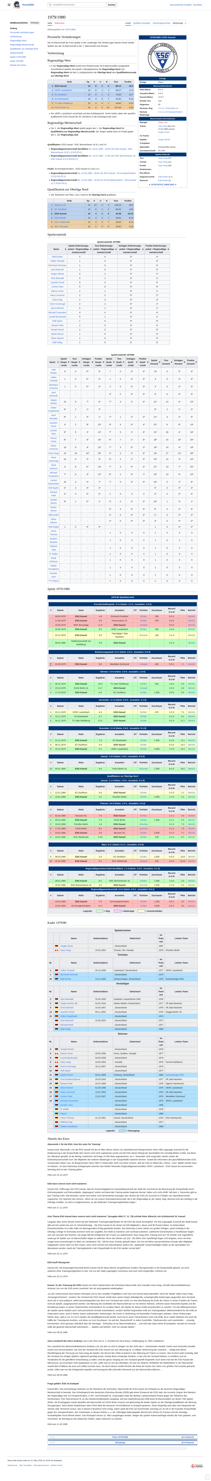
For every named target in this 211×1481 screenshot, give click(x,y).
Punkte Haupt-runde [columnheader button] (98, 362)
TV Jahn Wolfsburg (64, 103)
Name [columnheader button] (56, 249)
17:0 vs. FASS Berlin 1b (168, 108)
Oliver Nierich (57, 338)
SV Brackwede (61, 99)
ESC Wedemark (62, 222)
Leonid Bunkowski (57, 317)
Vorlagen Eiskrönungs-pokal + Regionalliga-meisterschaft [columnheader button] (130, 249)
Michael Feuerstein (57, 312)
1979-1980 (70, 29)
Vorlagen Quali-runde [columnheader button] (130, 362)
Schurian (143, 635)
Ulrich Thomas (67, 1118)
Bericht (191, 616)
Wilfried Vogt (66, 1122)
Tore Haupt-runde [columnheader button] (74, 362)
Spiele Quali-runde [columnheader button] (109, 362)
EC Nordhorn (61, 94)
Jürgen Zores (163, 132)
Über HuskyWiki (25, 1465)
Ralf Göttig (57, 342)
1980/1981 (169, 184)
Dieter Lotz (162, 122)
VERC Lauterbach (63, 90)
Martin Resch (57, 334)
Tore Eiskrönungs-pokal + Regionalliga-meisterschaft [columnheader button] (103, 249)
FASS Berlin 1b (62, 107)
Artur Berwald (57, 278)
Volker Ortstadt (57, 261)
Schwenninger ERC (175, 1075)
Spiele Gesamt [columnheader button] (154, 362)
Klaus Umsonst (57, 295)
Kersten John (67, 1105)
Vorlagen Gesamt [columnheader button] (178, 362)
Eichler (143, 616)
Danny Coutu (57, 291)
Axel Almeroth (57, 269)
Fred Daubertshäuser (70, 1079)
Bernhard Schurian (57, 265)
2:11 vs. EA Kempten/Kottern (170, 112)
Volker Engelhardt (69, 1016)
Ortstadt (143, 625)
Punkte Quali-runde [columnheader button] (142, 362)
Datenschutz (12, 1465)
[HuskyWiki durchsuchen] (76, 4)
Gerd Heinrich (57, 308)
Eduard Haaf (57, 325)
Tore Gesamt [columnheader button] (166, 362)
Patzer (64, 1113)
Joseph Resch (57, 329)
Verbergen (35, 23)
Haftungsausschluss (41, 1465)
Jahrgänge (120, 1442)
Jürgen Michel (164, 139)
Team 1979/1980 (120, 1437)
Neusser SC (60, 205)
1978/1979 (156, 184)
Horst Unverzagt (57, 304)
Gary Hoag (162, 126)
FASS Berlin (60, 218)
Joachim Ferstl (57, 282)
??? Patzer (54, 581)
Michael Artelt (67, 1025)
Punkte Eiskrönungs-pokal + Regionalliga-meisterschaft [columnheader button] (156, 249)
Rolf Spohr (57, 321)
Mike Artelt (53, 515)
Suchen (111, 5)
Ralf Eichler (163, 177)
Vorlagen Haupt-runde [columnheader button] (86, 362)
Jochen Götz (57, 286)
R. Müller (53, 554)
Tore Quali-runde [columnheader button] (119, 362)
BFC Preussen (61, 226)
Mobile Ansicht (56, 1465)
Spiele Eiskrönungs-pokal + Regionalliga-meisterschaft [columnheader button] (78, 249)
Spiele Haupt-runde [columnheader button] (64, 362)
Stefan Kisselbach (69, 1126)
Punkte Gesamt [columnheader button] (191, 362)
